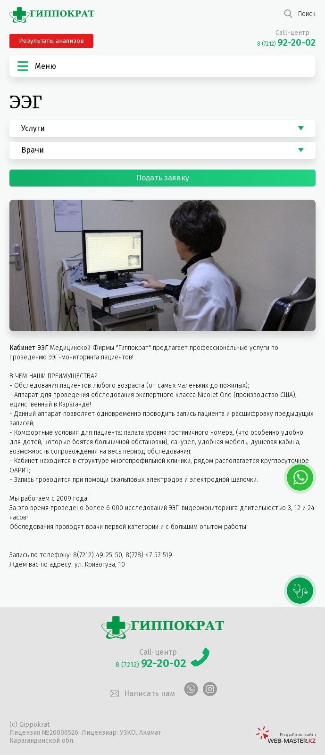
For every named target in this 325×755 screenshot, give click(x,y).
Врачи (32, 150)
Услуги (33, 128)
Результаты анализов (51, 41)
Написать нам (141, 693)
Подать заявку (162, 177)
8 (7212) (286, 44)
